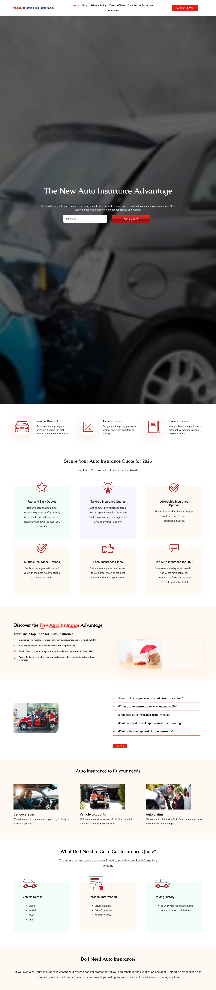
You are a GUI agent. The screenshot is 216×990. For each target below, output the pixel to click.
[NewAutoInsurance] (34, 8)
